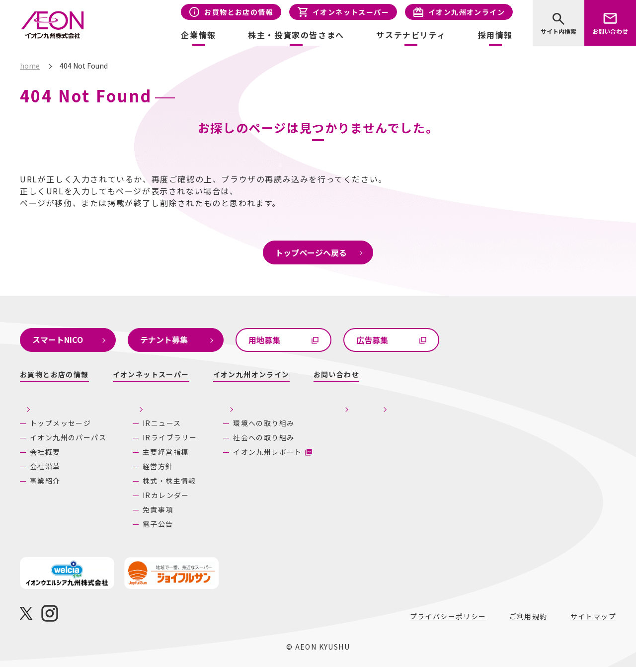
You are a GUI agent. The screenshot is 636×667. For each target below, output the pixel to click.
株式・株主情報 (169, 481)
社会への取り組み (307, 437)
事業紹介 (45, 481)
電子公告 (158, 524)
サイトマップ (593, 616)
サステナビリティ (302, 406)
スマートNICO (57, 339)
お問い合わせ (610, 31)
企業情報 (37, 406)
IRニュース (162, 423)
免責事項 (158, 509)
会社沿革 (45, 466)
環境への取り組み (307, 423)
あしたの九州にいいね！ (504, 406)
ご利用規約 (528, 616)
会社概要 (45, 452)
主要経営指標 (165, 452)
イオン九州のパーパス (68, 437)
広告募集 (372, 340)
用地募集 (264, 340)
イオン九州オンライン (466, 12)
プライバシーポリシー (448, 616)
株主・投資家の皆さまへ (181, 406)
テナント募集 (164, 339)
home (30, 66)
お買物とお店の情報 (238, 12)
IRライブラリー (170, 437)
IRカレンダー (166, 495)
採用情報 (495, 35)
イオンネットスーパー (351, 12)
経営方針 (158, 466)
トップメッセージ (60, 423)
